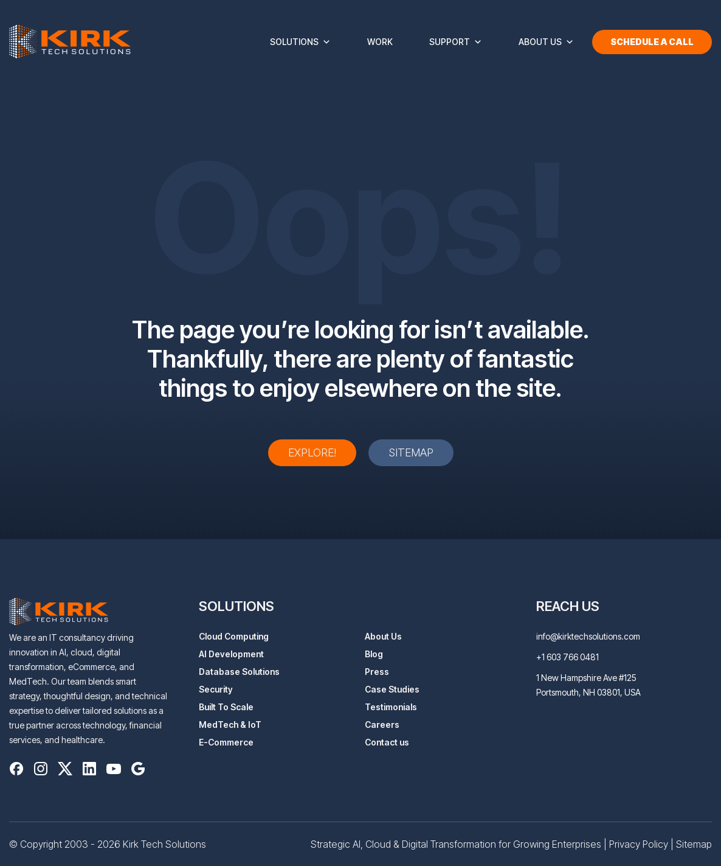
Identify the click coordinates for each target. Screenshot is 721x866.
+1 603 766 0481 (567, 657)
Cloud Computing (234, 636)
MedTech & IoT (230, 724)
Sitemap (410, 452)
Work (380, 42)
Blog (374, 654)
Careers (382, 724)
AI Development (231, 654)
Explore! (312, 452)
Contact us (387, 742)
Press (377, 671)
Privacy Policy (638, 844)
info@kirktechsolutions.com (588, 636)
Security (216, 689)
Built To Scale (226, 707)
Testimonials (391, 707)
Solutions (300, 42)
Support (455, 42)
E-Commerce (226, 742)
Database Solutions (239, 671)
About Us (546, 42)
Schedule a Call (652, 42)
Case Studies (392, 689)
